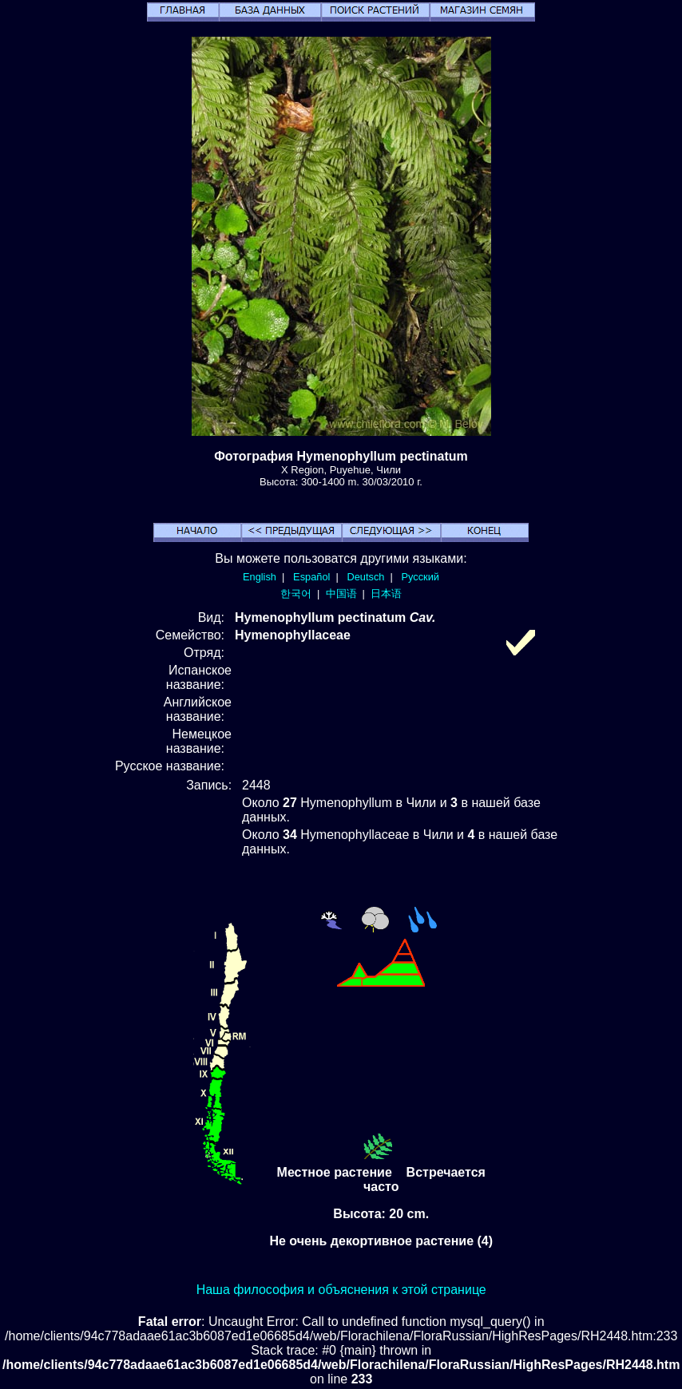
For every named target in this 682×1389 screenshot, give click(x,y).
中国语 (341, 594)
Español (311, 577)
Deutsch (365, 577)
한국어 (295, 594)
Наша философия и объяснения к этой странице (341, 1289)
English (259, 577)
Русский (420, 577)
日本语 (386, 594)
